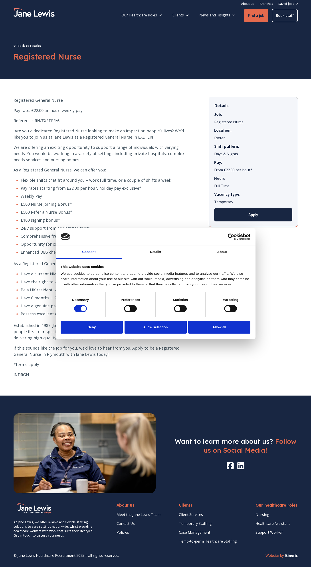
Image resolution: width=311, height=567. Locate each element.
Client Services (191, 514)
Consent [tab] (89, 252)
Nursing (262, 514)
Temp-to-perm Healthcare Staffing (208, 541)
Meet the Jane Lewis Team (138, 514)
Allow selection (155, 327)
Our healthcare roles (277, 505)
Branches (266, 4)
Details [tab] (155, 252)
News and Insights (217, 15)
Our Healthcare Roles (141, 15)
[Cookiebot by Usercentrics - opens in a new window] (231, 236)
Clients (180, 15)
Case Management (194, 532)
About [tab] (222, 252)
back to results (27, 46)
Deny (91, 327)
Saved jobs (288, 4)
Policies (123, 532)
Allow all (219, 327)
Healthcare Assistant (273, 523)
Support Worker (269, 532)
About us (247, 4)
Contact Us (126, 523)
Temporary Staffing (195, 523)
